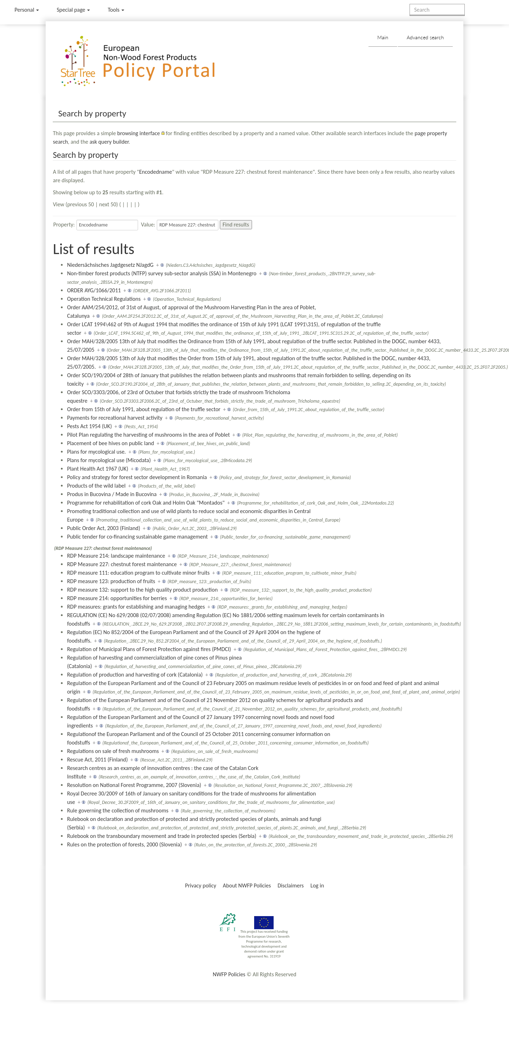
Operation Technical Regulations (104, 298)
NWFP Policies (229, 974)
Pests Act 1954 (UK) (89, 426)
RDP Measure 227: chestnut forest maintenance (122, 564)
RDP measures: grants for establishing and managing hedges (136, 606)
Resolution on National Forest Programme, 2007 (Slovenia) (134, 785)
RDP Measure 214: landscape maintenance (116, 555)
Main (382, 37)
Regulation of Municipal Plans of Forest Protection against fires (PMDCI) (149, 649)
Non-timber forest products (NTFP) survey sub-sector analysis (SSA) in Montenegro (161, 273)
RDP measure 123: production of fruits (111, 581)
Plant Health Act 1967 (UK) (97, 468)
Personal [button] (27, 9)
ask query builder (109, 141)
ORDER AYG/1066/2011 (94, 290)
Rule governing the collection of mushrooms (117, 810)
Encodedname (155, 171)
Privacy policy (200, 885)
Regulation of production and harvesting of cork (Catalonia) (134, 674)
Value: (148, 224)
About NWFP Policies (247, 885)
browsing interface (138, 133)
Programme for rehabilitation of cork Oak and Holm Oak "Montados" (145, 502)
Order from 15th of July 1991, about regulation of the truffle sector (143, 409)
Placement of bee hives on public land (110, 443)
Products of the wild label (96, 485)
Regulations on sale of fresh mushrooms (113, 751)
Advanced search (425, 37)
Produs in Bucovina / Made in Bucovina (111, 494)
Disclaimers (291, 885)
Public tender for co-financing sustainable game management (137, 536)
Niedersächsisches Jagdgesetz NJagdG (110, 264)
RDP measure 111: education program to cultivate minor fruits (138, 572)
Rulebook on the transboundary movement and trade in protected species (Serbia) (161, 836)
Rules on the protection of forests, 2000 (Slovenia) (124, 844)
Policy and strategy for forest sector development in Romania (137, 477)
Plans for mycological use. (96, 451)
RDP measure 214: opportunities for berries (117, 598)
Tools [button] (116, 9)
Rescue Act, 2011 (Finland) (97, 759)
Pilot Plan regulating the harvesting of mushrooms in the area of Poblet (148, 434)
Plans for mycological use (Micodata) (109, 460)
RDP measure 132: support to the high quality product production (142, 589)
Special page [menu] (73, 9)
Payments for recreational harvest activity (114, 417)
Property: (64, 224)
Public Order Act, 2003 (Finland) (103, 528)
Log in (317, 885)
